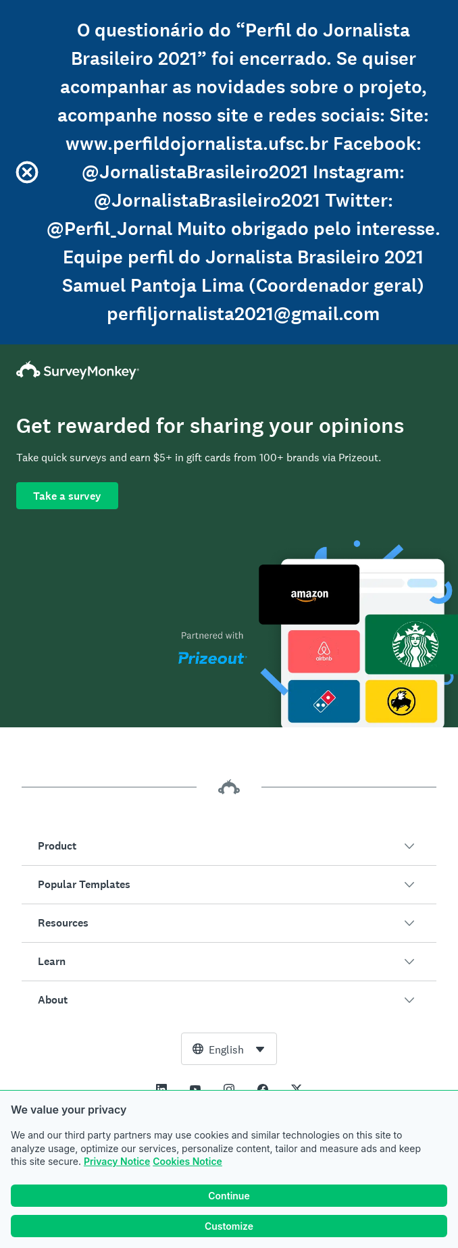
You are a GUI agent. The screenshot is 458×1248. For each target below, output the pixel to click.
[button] (229, 846)
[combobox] (229, 1049)
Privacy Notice (117, 1161)
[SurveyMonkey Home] (229, 370)
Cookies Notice (187, 1161)
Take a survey (67, 496)
